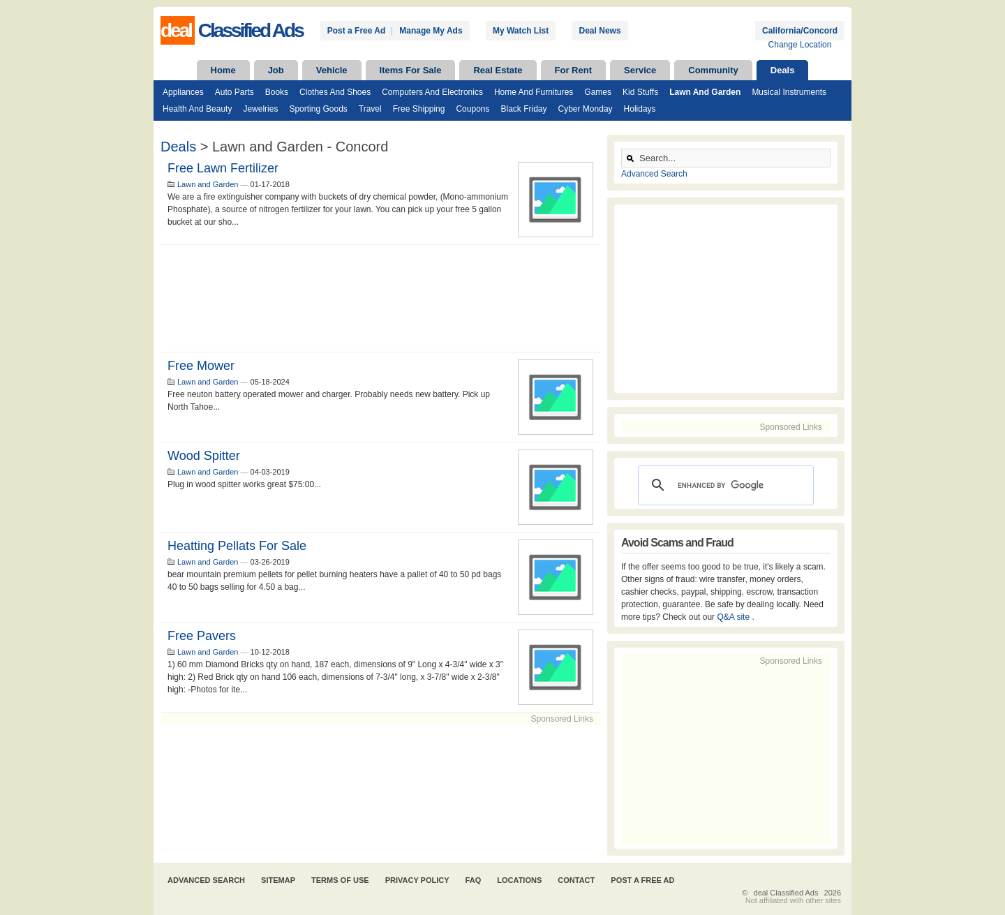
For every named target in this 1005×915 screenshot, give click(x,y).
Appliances (183, 92)
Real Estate (497, 70)
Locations (519, 880)
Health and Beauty (197, 109)
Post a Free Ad (356, 31)
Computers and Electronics (432, 92)
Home (223, 70)
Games (597, 92)
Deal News (600, 31)
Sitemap (278, 880)
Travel (370, 109)
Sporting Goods (318, 109)
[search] (724, 485)
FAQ (474, 880)
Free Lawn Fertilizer (223, 168)
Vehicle (332, 70)
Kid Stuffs (640, 92)
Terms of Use (340, 880)
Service (640, 70)
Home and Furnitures (533, 92)
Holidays (640, 109)
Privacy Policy (417, 880)
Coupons (472, 109)
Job (276, 70)
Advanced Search (654, 174)
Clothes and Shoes (335, 92)
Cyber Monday (585, 109)
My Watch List (521, 31)
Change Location (800, 44)
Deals (782, 70)
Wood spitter (204, 456)
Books (276, 92)
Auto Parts (234, 92)
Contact (576, 880)
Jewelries (260, 109)
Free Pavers (202, 636)
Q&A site (734, 617)
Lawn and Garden (704, 92)
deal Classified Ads (786, 892)
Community (713, 70)
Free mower (201, 366)
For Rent (573, 70)
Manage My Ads (430, 31)
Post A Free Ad (642, 880)
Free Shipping (419, 109)
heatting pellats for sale (237, 546)
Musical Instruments (789, 92)
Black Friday (523, 109)
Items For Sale (411, 70)
